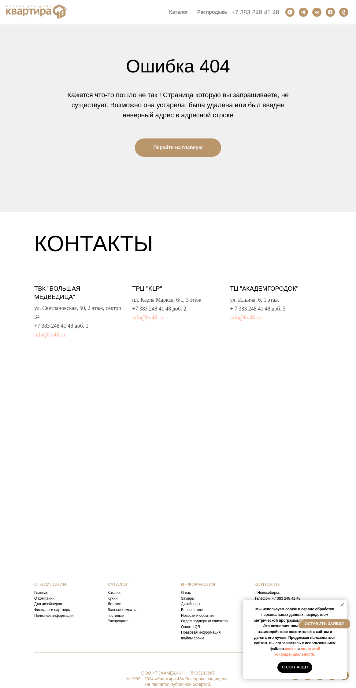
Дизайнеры (190, 604)
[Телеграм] (303, 12)
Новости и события (197, 615)
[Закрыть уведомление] (342, 605)
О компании (44, 598)
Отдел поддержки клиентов (204, 621)
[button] (324, 623)
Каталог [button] (178, 12)
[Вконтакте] (316, 12)
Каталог (114, 593)
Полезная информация (54, 615)
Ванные (114, 610)
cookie (290, 649)
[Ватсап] (290, 12)
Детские (114, 604)
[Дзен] (330, 12)
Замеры (188, 598)
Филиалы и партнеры (52, 610)
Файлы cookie (192, 638)
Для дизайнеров (48, 604)
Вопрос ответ (192, 610)
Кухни (112, 598)
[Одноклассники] (343, 12)
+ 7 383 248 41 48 (250, 309)
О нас (186, 593)
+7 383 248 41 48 (255, 12)
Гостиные (116, 615)
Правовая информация (201, 632)
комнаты (129, 610)
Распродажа (212, 12)
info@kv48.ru (49, 335)
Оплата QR (190, 627)
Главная (41, 593)
